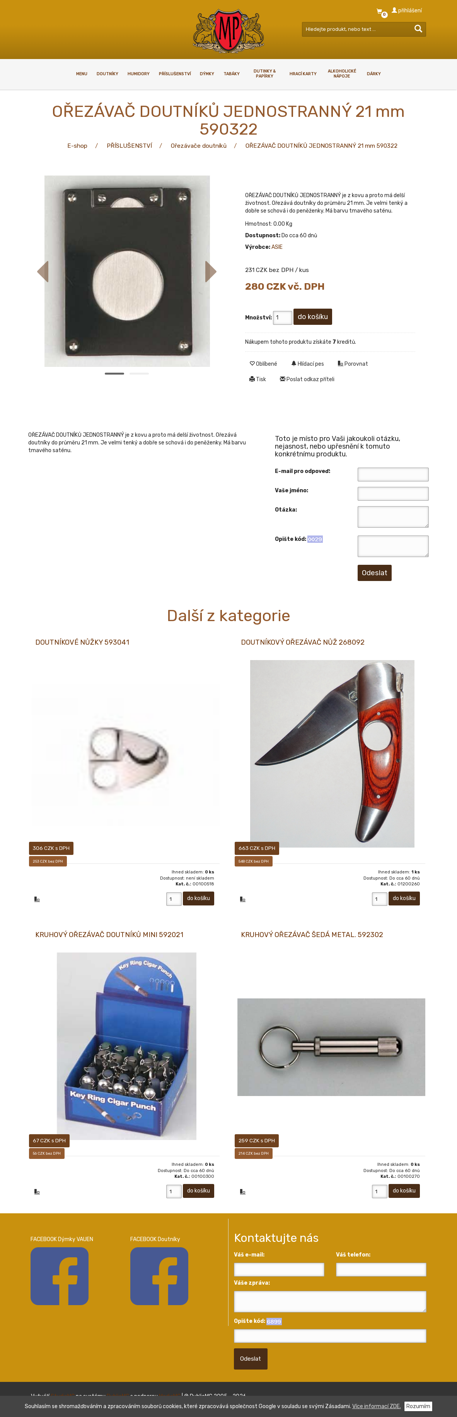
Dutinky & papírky (265, 74)
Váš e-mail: (249, 1256)
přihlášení (407, 10)
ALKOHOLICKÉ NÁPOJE (342, 74)
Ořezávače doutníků (199, 145)
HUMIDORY (139, 73)
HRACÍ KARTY (303, 73)
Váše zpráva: (252, 1285)
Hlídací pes (307, 364)
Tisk (257, 379)
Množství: (258, 317)
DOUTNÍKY (107, 73)
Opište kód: (290, 539)
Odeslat (250, 1360)
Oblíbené (263, 364)
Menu (81, 73)
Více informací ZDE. (376, 1406)
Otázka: (286, 510)
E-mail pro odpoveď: (302, 471)
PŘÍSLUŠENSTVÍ (175, 73)
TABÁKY (231, 73)
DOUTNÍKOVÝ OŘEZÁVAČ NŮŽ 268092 (303, 642)
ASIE (277, 247)
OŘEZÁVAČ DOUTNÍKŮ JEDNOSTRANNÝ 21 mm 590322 (321, 145)
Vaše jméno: (291, 490)
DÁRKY (374, 73)
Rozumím (418, 1406)
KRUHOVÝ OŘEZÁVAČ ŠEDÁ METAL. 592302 (312, 935)
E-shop (77, 145)
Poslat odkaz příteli (307, 379)
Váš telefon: (353, 1256)
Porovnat (353, 364)
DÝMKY (207, 73)
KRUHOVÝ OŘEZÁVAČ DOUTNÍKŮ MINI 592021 (109, 935)
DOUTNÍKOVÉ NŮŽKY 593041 (82, 642)
